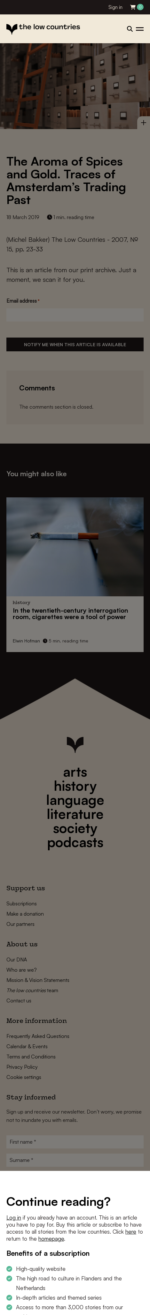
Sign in (115, 7)
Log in (13, 1217)
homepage (51, 1238)
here (130, 1231)
